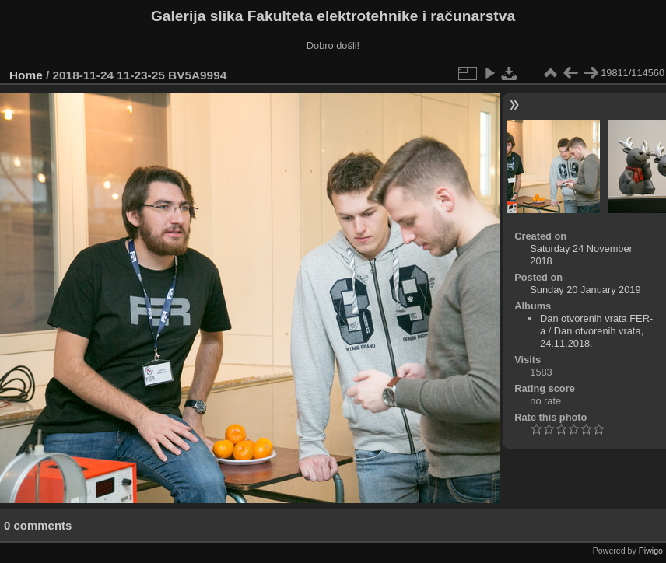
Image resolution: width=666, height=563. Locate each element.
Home (26, 75)
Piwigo (651, 550)
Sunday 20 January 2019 (585, 289)
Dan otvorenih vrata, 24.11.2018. (591, 337)
